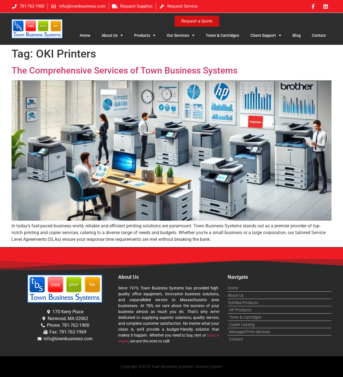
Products (145, 35)
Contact (319, 35)
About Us (112, 35)
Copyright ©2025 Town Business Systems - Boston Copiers (171, 366)
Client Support (265, 35)
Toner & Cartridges (222, 35)
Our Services (181, 35)
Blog (296, 35)
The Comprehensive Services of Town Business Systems (124, 70)
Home (85, 35)
